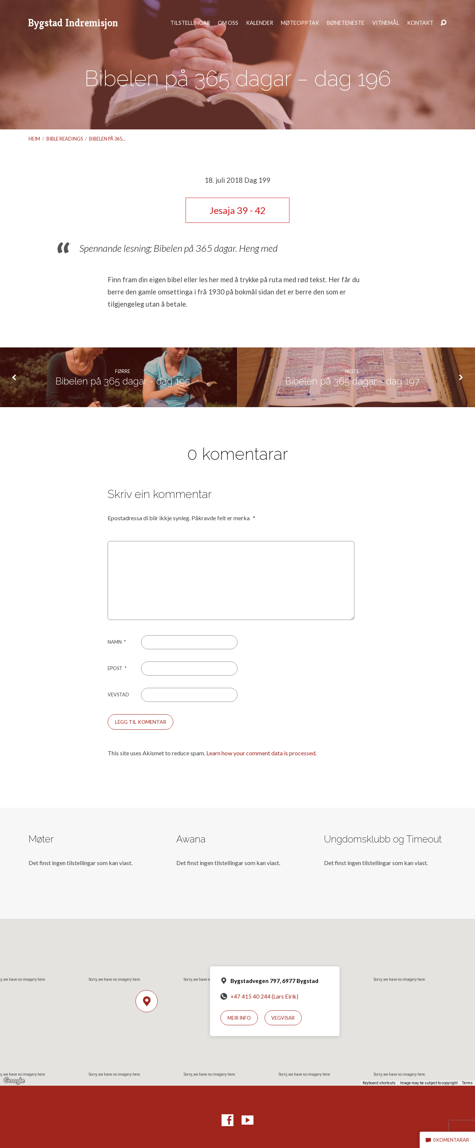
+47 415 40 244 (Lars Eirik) (264, 996)
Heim (34, 139)
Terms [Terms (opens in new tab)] (467, 1083)
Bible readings (64, 139)
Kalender (259, 23)
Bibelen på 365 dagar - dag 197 (352, 381)
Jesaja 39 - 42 (237, 210)
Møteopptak (300, 23)
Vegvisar (283, 1018)
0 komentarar (447, 1140)
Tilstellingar (190, 23)
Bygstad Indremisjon (73, 22)
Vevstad (118, 694)
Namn (117, 642)
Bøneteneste (345, 23)
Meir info (239, 1018)
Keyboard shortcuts (379, 1083)
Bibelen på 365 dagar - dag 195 (122, 381)
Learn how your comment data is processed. (261, 752)
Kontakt (420, 23)
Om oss (228, 23)
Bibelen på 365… (107, 139)
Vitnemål (385, 23)
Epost (117, 668)
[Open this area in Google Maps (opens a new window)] (14, 1081)
